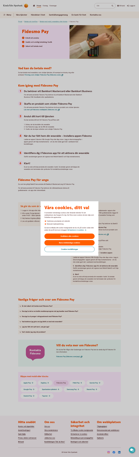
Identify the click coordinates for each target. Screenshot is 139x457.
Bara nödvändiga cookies (69, 243)
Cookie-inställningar (69, 249)
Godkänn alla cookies (69, 236)
